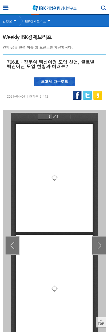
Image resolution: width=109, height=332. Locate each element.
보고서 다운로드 (54, 81)
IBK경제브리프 (35, 21)
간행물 (7, 21)
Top (101, 322)
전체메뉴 (5, 8)
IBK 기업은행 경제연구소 (54, 8)
